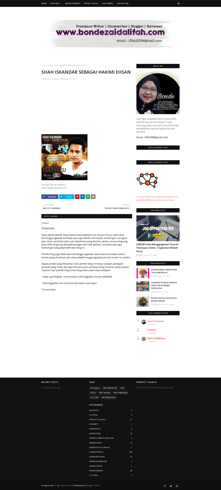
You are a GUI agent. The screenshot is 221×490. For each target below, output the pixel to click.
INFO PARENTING (120, 393)
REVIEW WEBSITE (111, 470)
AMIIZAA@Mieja (156, 338)
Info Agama (95, 388)
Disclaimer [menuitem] (107, 3)
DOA (122, 388)
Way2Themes (66, 485)
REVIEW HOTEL (111, 442)
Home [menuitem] (44, 3)
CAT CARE (94, 397)
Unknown (46, 79)
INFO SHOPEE (104, 393)
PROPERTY (111, 424)
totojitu (152, 329)
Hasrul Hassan (155, 321)
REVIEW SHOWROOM (111, 461)
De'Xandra (111, 410)
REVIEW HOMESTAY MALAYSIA (111, 438)
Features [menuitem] (55, 3)
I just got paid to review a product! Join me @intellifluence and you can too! (157, 195)
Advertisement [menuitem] (72, 3)
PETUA (93, 393)
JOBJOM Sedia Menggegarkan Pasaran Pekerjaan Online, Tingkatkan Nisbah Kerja (157, 248)
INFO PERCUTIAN (109, 397)
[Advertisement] (86, 106)
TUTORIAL (111, 475)
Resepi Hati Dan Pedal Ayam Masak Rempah (164, 299)
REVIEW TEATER (111, 466)
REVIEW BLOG (111, 428)
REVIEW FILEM (111, 433)
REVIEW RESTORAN (111, 456)
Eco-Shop (111, 414)
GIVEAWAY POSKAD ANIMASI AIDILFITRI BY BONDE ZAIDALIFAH (164, 285)
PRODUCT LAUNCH (111, 419)
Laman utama (47, 65)
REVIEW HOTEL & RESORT (111, 447)
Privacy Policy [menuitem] (91, 3)
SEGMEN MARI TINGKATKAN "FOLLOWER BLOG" (164, 271)
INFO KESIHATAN (110, 388)
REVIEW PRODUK (111, 452)
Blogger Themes (93, 485)
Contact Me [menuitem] (123, 3)
